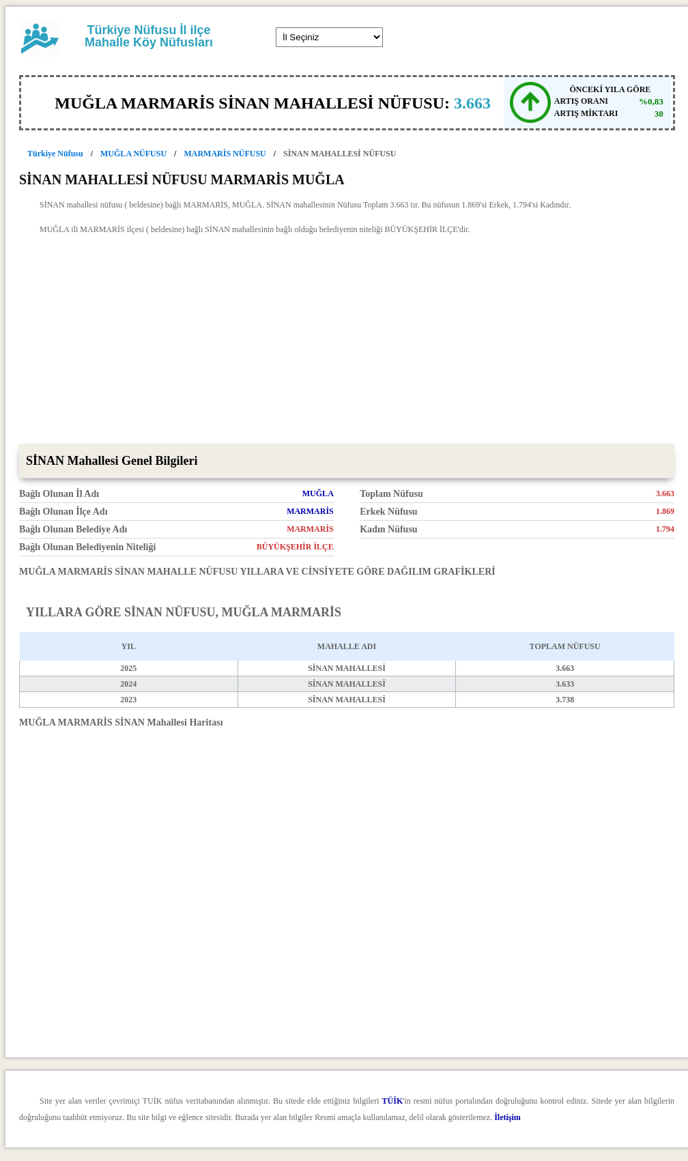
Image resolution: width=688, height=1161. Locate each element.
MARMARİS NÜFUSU (225, 153)
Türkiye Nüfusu (55, 153)
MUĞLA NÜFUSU (133, 153)
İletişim (507, 1117)
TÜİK (392, 1101)
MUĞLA (318, 493)
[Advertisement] (346, 341)
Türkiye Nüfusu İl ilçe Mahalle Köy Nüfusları (149, 36)
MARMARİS (310, 511)
